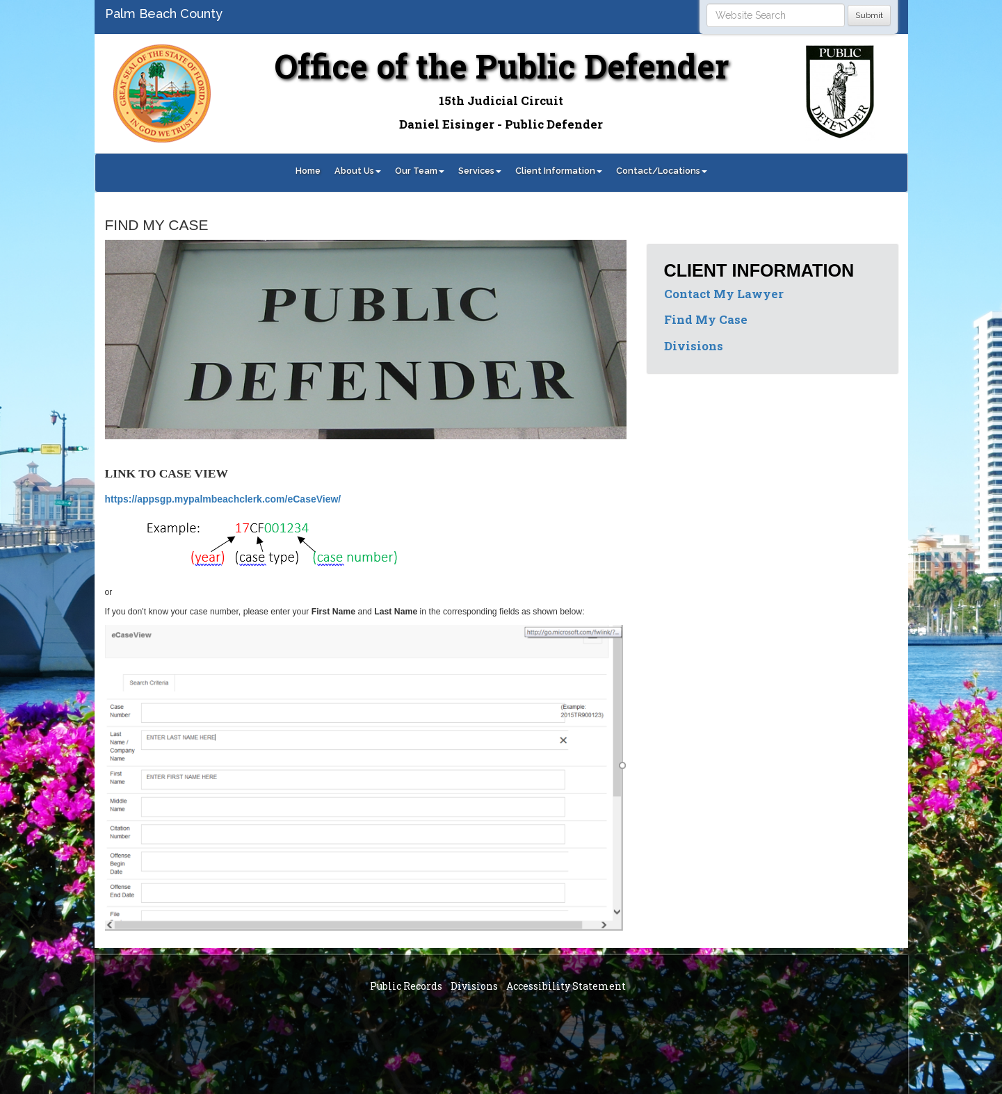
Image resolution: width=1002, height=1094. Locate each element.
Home (308, 170)
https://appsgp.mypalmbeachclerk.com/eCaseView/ (223, 499)
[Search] (775, 15)
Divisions (693, 346)
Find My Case (706, 319)
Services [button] (479, 170)
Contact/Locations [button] (661, 170)
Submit (869, 15)
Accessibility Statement (566, 986)
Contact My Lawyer (724, 294)
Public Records (406, 986)
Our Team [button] (419, 170)
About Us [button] (357, 170)
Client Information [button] (558, 170)
